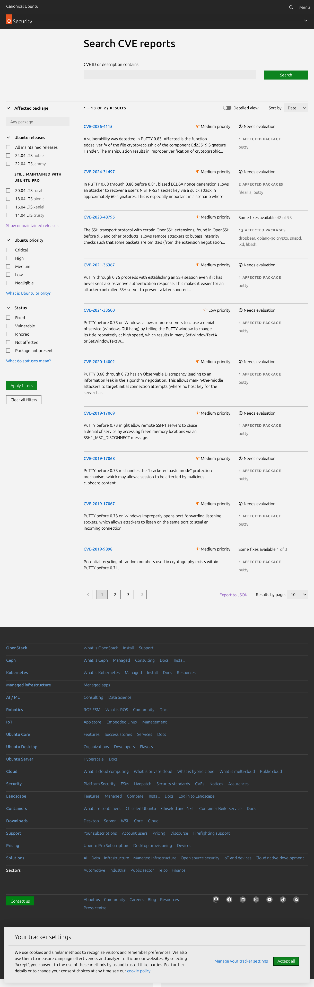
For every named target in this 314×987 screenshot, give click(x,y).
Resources (186, 672)
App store (92, 722)
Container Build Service (220, 808)
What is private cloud (153, 771)
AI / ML (13, 697)
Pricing (159, 833)
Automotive (94, 870)
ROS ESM (92, 709)
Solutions (15, 857)
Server (110, 820)
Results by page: (271, 594)
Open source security (200, 857)
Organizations (96, 746)
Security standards (173, 783)
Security (14, 783)
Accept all (286, 961)
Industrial (117, 870)
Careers (136, 899)
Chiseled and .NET (177, 808)
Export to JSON (234, 594)
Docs (164, 660)
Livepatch (142, 783)
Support (146, 647)
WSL (125, 820)
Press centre (95, 907)
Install (128, 647)
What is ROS (117, 709)
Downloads (17, 820)
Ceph (11, 660)
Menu (304, 7)
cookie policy (139, 970)
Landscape (16, 796)
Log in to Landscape (197, 796)
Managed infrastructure (28, 685)
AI (85, 857)
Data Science (120, 697)
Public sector (142, 870)
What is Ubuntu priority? (28, 293)
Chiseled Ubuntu (141, 808)
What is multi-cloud (237, 771)
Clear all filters (24, 399)
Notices (216, 783)
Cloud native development (280, 857)
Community (143, 709)
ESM (125, 783)
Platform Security (100, 783)
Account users (134, 833)
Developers (124, 746)
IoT (9, 722)
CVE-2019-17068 (99, 458)
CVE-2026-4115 (98, 126)
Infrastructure (116, 857)
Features (92, 734)
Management (154, 722)
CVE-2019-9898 (98, 549)
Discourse (179, 833)
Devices (184, 845)
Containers (16, 808)
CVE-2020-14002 (99, 361)
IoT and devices (237, 857)
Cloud (11, 771)
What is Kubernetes (102, 672)
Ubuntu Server (19, 759)
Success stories (118, 734)
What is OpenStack (101, 647)
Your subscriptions (100, 833)
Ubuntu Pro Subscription (106, 845)
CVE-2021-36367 (99, 265)
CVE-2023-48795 (99, 217)
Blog (152, 899)
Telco (163, 870)
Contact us (20, 901)
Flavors (146, 746)
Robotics (14, 709)
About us (92, 899)
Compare (135, 796)
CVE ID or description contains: (111, 64)
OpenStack (16, 647)
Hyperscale (94, 759)
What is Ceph (96, 660)
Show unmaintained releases (32, 225)
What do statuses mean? (28, 361)
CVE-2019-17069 (99, 413)
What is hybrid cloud (195, 771)
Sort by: (276, 108)
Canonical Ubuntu (22, 6)
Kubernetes (17, 672)
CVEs (199, 783)
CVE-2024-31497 (99, 171)
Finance (179, 870)
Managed (121, 660)
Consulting (145, 660)
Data (95, 857)
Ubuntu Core (18, 734)
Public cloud (271, 771)
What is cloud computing (106, 771)
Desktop (91, 820)
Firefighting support (211, 833)
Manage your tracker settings (241, 961)
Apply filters (22, 385)
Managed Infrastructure (155, 857)
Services (144, 734)
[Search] (291, 7)
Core (138, 820)
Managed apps (97, 685)
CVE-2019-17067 (99, 503)
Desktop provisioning (152, 845)
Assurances (238, 783)
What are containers (102, 808)
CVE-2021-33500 (99, 310)
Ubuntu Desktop (21, 746)
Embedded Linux (122, 722)
